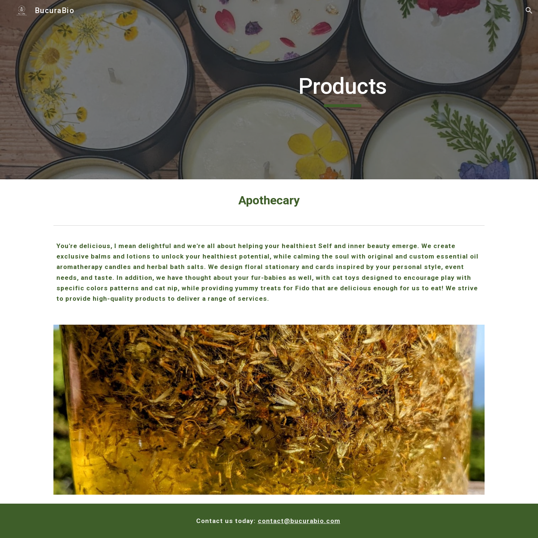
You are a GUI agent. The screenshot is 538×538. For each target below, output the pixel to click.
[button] (529, 10)
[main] (343, 89)
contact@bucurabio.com (299, 521)
